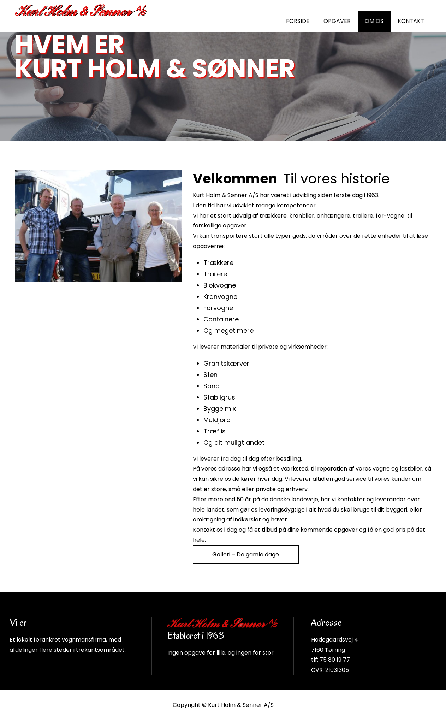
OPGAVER (337, 21)
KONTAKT (411, 21)
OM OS (374, 21)
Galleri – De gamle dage (245, 554)
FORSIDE (297, 21)
